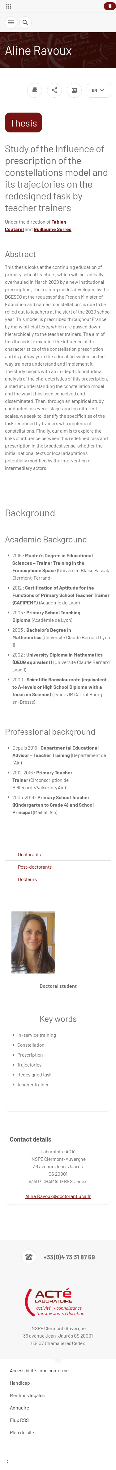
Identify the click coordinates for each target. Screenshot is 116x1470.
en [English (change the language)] (94, 90)
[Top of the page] (58, 1462)
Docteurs (27, 879)
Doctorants (29, 854)
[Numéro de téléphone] (58, 1257)
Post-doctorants (35, 867)
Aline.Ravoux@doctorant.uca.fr (58, 1196)
